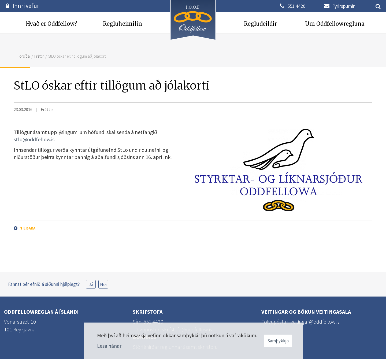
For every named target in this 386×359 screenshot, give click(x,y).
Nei (103, 284)
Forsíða (23, 56)
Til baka (27, 228)
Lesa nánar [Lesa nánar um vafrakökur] (109, 345)
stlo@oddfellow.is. (34, 139)
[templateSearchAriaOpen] (376, 6)
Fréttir (39, 56)
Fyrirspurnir (343, 6)
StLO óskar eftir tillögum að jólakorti (77, 56)
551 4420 (296, 6)
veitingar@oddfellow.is (315, 321)
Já (90, 284)
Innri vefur (26, 5)
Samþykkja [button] (278, 341)
